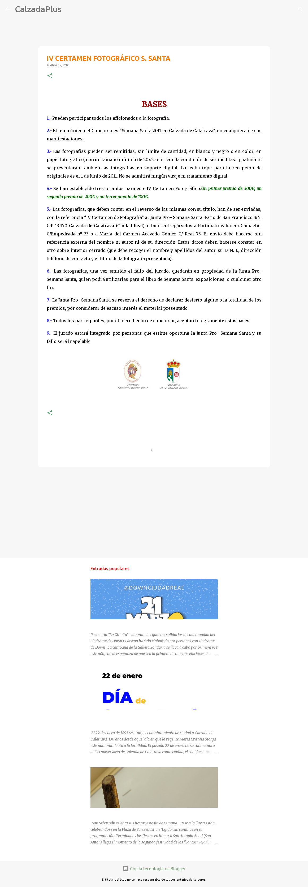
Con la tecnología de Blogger (154, 868)
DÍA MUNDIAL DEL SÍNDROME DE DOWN (125, 624)
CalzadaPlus (38, 9)
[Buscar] (69, 9)
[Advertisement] (154, 512)
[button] (50, 76)
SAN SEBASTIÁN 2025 (109, 812)
